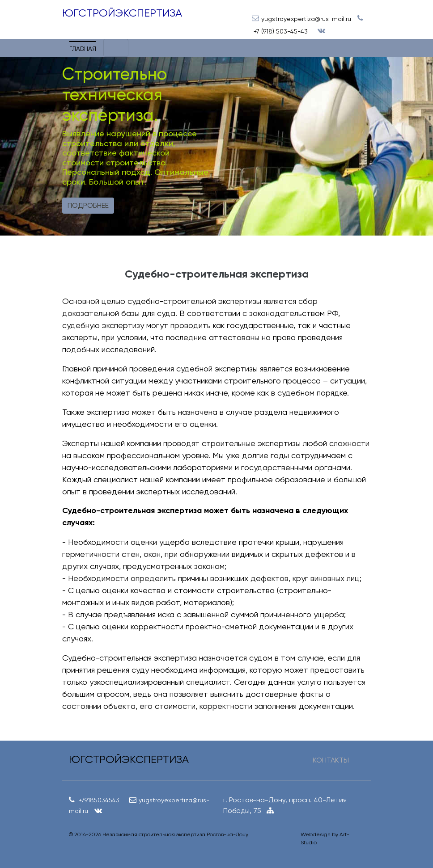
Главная (82, 48)
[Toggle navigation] (115, 48)
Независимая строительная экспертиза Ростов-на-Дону (175, 834)
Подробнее (88, 205)
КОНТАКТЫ (331, 760)
